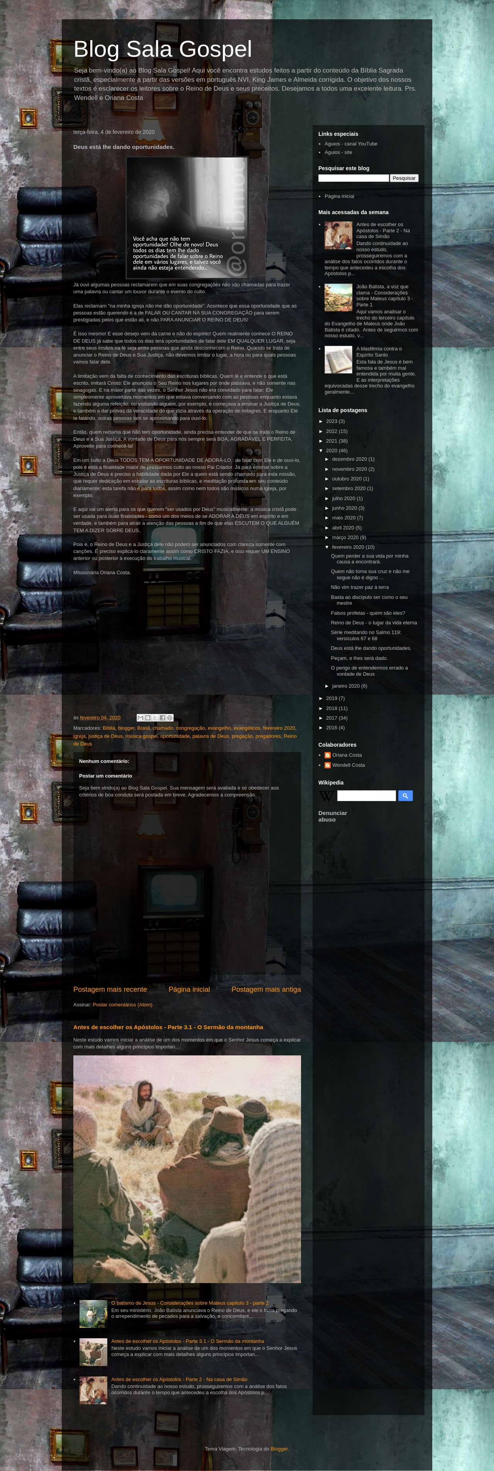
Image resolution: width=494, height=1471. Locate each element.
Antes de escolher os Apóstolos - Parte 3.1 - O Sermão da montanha (168, 1027)
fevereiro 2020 (279, 728)
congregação (190, 728)
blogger (126, 728)
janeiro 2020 (346, 686)
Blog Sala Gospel (162, 49)
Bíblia (109, 728)
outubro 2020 (347, 479)
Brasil (143, 728)
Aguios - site (338, 152)
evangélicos (247, 728)
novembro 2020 (350, 469)
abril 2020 (344, 528)
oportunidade (175, 736)
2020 (332, 450)
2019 (332, 698)
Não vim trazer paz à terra (360, 587)
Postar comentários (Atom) (123, 1005)
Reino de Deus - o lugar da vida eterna (374, 623)
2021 (332, 441)
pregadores (268, 736)
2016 (332, 727)
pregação (242, 736)
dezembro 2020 (350, 459)
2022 (332, 431)
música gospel (141, 736)
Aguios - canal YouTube (351, 144)
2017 (332, 718)
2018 (332, 708)
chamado (162, 728)
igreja (79, 736)
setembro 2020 (349, 488)
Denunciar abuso (332, 816)
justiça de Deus (105, 736)
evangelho (219, 728)
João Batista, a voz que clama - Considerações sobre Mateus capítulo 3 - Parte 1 (384, 296)
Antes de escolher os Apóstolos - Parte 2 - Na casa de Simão (179, 1379)
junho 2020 (345, 508)
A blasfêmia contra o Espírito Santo (379, 352)
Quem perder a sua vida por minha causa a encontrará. (369, 559)
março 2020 (346, 537)
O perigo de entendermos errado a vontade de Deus (369, 671)
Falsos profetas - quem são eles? (368, 613)
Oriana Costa (347, 755)
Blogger (279, 1449)
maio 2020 (344, 518)
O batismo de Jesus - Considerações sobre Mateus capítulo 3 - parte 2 (190, 1303)
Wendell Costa (348, 765)
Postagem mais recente (110, 989)
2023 (332, 421)
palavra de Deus (211, 736)
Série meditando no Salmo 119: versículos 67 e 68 (366, 635)
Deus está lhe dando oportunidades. (371, 648)
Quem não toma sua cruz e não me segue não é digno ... (370, 574)
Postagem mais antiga (266, 989)
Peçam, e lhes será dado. (359, 658)
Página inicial (189, 989)
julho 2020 (344, 498)
